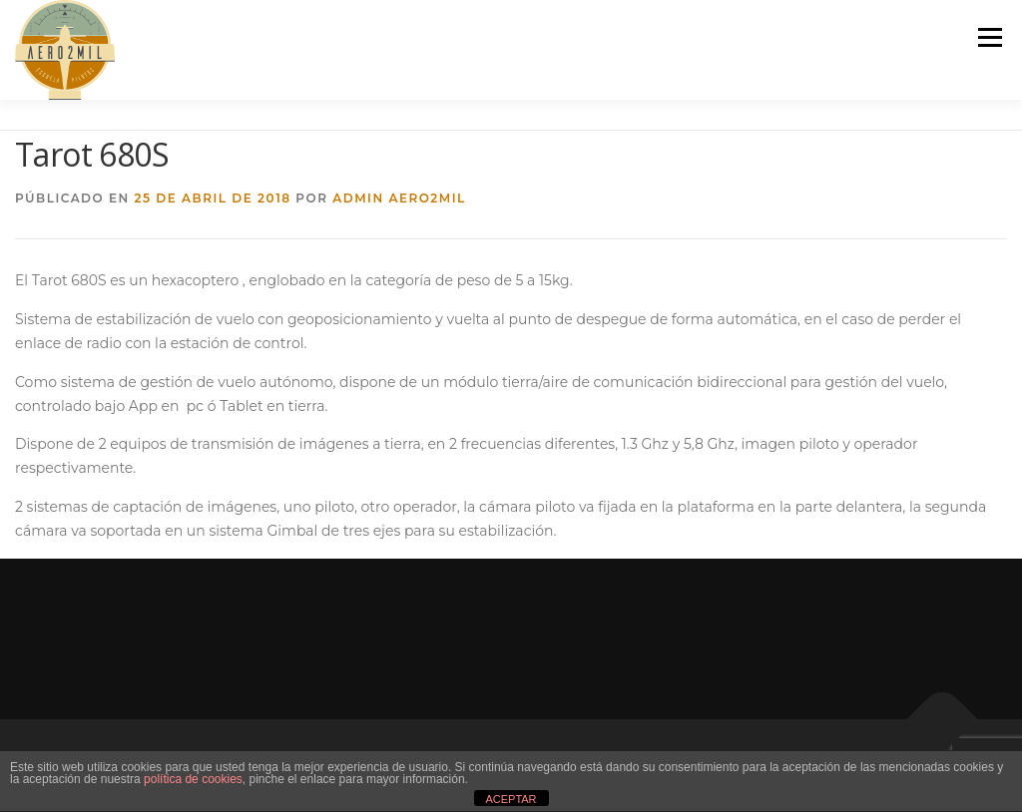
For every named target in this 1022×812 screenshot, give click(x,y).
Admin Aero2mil (398, 198)
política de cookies (193, 779)
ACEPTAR (510, 799)
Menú (989, 37)
